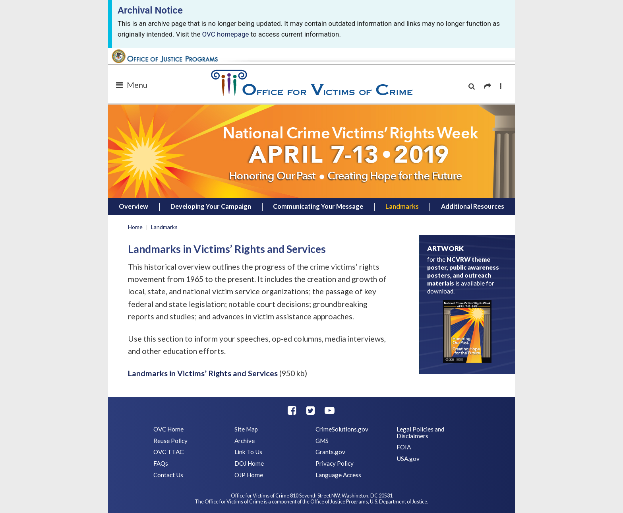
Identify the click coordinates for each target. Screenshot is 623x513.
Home (135, 226)
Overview (133, 206)
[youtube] (330, 410)
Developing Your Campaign (210, 206)
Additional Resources (472, 206)
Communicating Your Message (318, 206)
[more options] (500, 86)
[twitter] (310, 410)
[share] (487, 86)
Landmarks (402, 206)
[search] (471, 86)
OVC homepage (225, 34)
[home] (311, 150)
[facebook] (292, 410)
